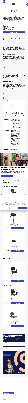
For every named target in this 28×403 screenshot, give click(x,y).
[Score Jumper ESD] (14, 241)
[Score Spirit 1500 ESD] (14, 317)
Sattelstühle (3, 172)
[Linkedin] (22, 379)
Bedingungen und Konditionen (8, 398)
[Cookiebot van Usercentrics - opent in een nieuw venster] (23, 194)
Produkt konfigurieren (14, 32)
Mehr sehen (18, 250)
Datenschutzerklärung (6, 397)
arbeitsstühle (20, 171)
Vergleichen (8, 250)
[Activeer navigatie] (1, 1)
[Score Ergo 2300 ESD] (14, 271)
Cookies (4, 399)
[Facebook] (21, 379)
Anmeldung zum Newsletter (8, 393)
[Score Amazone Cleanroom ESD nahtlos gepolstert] (14, 219)
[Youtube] (24, 379)
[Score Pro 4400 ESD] (14, 294)
